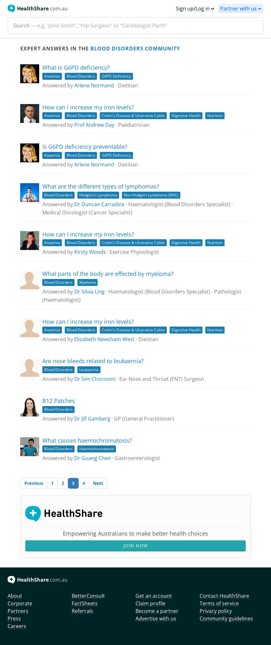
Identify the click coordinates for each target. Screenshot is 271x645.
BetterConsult (88, 595)
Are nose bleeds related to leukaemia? (93, 361)
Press (14, 618)
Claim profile (151, 603)
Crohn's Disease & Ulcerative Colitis (133, 115)
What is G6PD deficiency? (76, 67)
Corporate (20, 603)
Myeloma (87, 282)
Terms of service (219, 603)
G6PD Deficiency (116, 76)
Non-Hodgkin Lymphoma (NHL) (151, 195)
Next (98, 483)
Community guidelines (226, 618)
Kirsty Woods (90, 251)
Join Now (135, 546)
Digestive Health (186, 115)
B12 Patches (58, 400)
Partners (18, 610)
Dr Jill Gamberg (92, 418)
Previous (33, 483)
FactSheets (85, 603)
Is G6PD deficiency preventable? (84, 146)
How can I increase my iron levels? (88, 107)
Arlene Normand (94, 85)
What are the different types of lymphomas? (100, 186)
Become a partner (157, 610)
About (15, 595)
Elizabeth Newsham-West (104, 339)
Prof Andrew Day (94, 124)
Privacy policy (216, 610)
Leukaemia (89, 369)
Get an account (154, 595)
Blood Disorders (81, 76)
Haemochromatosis (96, 448)
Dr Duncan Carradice (99, 204)
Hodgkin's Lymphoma (98, 195)
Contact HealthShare (224, 595)
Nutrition (215, 115)
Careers (17, 626)
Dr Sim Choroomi (95, 378)
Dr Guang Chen (92, 458)
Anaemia (52, 76)
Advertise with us (156, 618)
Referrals (82, 610)
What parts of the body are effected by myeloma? (107, 273)
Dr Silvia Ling (89, 291)
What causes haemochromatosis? (87, 440)
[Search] (135, 25)
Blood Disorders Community (135, 48)
